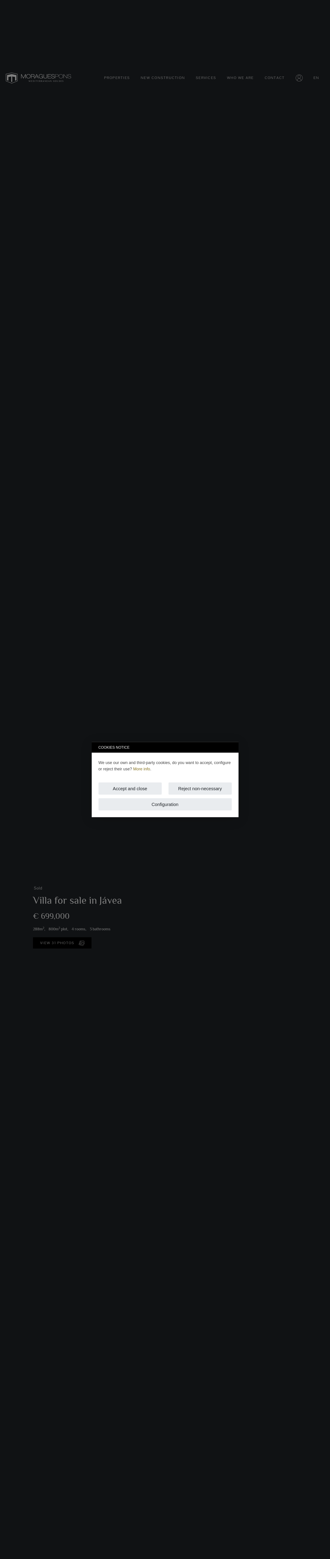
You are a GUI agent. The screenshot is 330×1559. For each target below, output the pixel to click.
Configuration (165, 804)
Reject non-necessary (200, 788)
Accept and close (130, 788)
